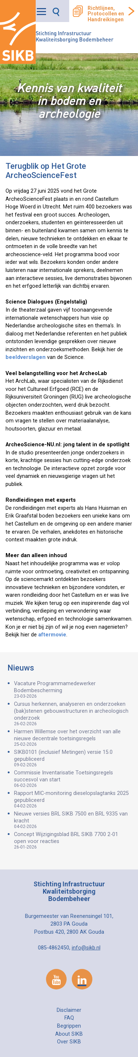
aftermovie (52, 635)
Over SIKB (69, 1042)
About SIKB (69, 1034)
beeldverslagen (26, 357)
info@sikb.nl (86, 948)
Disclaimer (69, 1010)
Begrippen (69, 1026)
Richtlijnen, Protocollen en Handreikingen (106, 14)
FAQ (69, 1018)
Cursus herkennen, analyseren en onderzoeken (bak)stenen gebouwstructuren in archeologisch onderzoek (72, 713)
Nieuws (20, 667)
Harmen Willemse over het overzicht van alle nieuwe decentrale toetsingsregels (72, 738)
